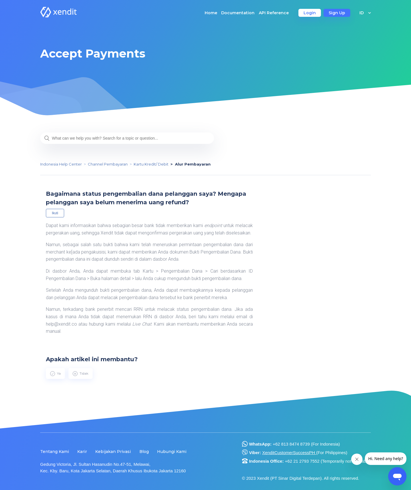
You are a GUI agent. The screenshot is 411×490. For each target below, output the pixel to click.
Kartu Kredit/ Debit (151, 164)
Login (310, 12)
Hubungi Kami (171, 451)
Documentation (238, 12)
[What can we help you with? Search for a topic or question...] (127, 138)
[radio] (55, 373)
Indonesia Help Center (61, 164)
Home (211, 12)
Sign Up (337, 12)
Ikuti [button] (55, 213)
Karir (82, 451)
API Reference (274, 12)
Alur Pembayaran (193, 164)
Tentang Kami (54, 451)
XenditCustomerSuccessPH (289, 452)
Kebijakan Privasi (113, 451)
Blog (144, 451)
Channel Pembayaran (108, 164)
